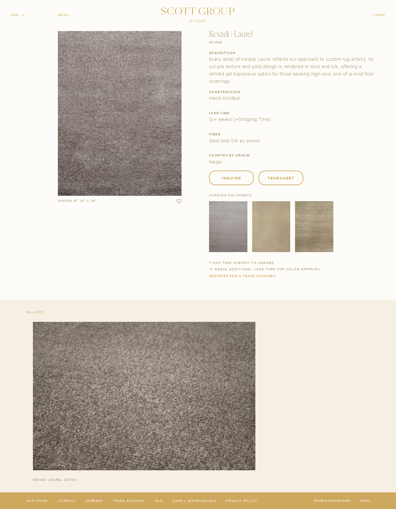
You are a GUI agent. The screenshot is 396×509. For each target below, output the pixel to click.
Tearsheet (281, 178)
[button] (178, 201)
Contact (67, 500)
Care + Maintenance (194, 500)
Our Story (37, 500)
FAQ (159, 500)
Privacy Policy (241, 500)
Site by (365, 500)
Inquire (231, 178)
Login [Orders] (379, 14)
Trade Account (129, 500)
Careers (94, 500)
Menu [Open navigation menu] (63, 14)
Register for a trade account (242, 275)
